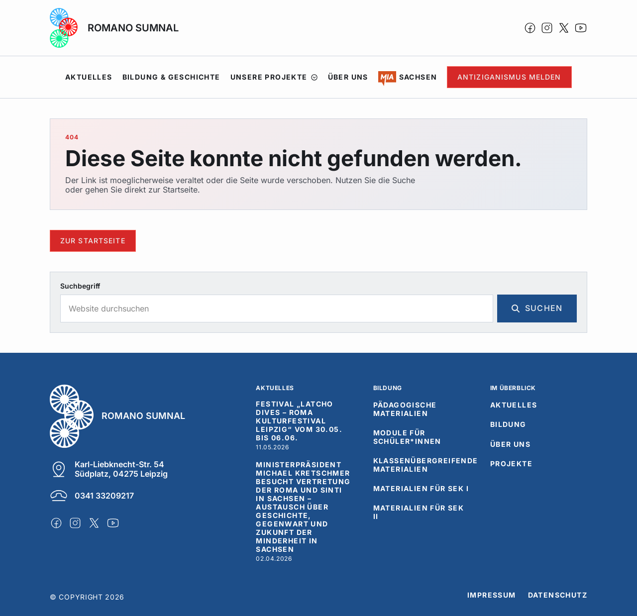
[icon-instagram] (546, 27)
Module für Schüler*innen (407, 437)
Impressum (491, 595)
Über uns (348, 77)
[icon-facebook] (530, 27)
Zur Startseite (92, 240)
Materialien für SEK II (418, 512)
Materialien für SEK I (421, 489)
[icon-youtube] (580, 27)
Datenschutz (557, 595)
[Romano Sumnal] (137, 416)
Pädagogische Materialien (405, 409)
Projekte (511, 464)
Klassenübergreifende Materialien (425, 465)
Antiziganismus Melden (509, 77)
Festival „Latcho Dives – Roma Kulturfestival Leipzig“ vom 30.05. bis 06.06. (299, 421)
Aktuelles (88, 77)
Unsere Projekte (274, 77)
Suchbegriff (80, 286)
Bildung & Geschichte (171, 77)
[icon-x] (563, 27)
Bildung (508, 424)
